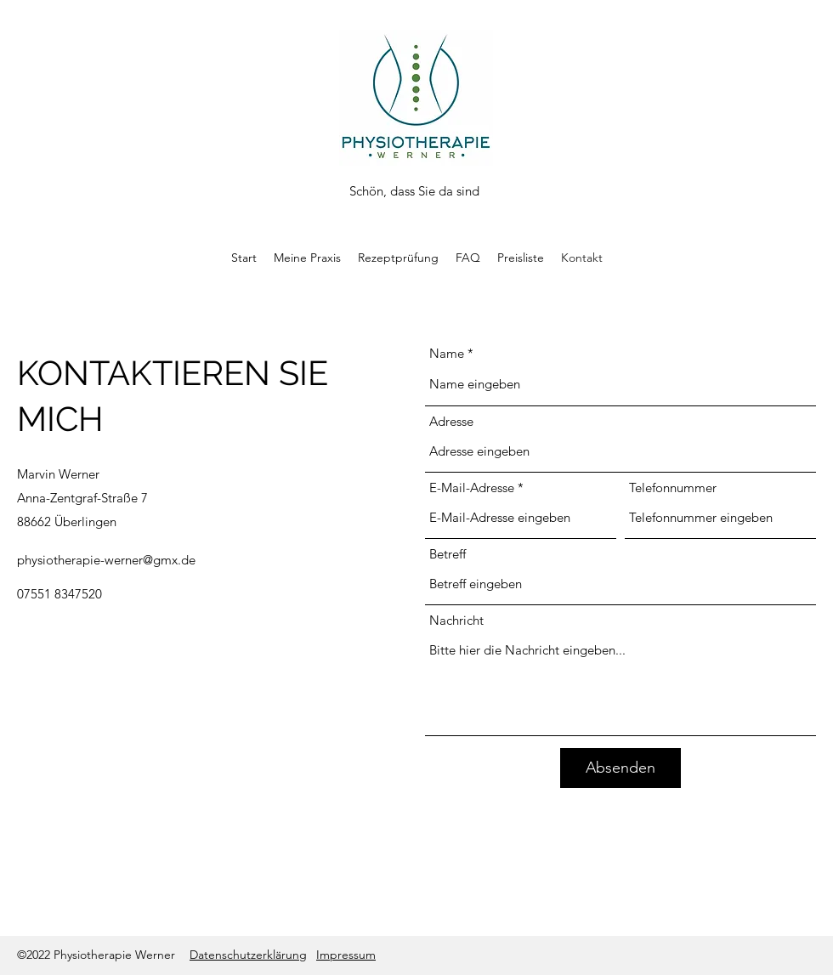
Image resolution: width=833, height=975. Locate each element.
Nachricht (456, 620)
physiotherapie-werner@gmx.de (106, 560)
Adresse (451, 421)
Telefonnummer (673, 487)
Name (446, 353)
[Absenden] (620, 768)
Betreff (447, 553)
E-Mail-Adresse (471, 487)
